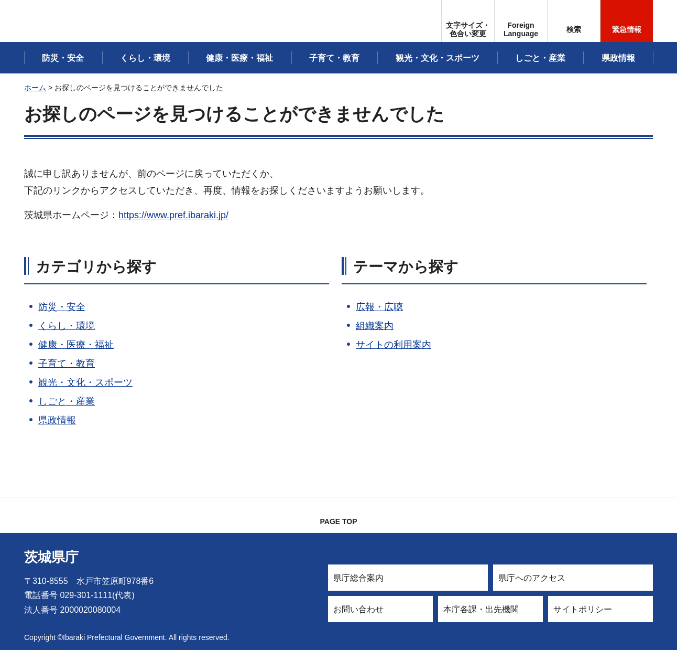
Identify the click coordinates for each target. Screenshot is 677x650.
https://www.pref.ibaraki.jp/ (173, 215)
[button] (521, 21)
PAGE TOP (338, 521)
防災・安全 (61, 307)
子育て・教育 (66, 363)
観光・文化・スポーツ (85, 382)
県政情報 (57, 420)
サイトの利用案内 (393, 344)
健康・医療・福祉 (76, 344)
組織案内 (375, 326)
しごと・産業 (66, 401)
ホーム (35, 87)
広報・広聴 (379, 307)
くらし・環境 (66, 326)
